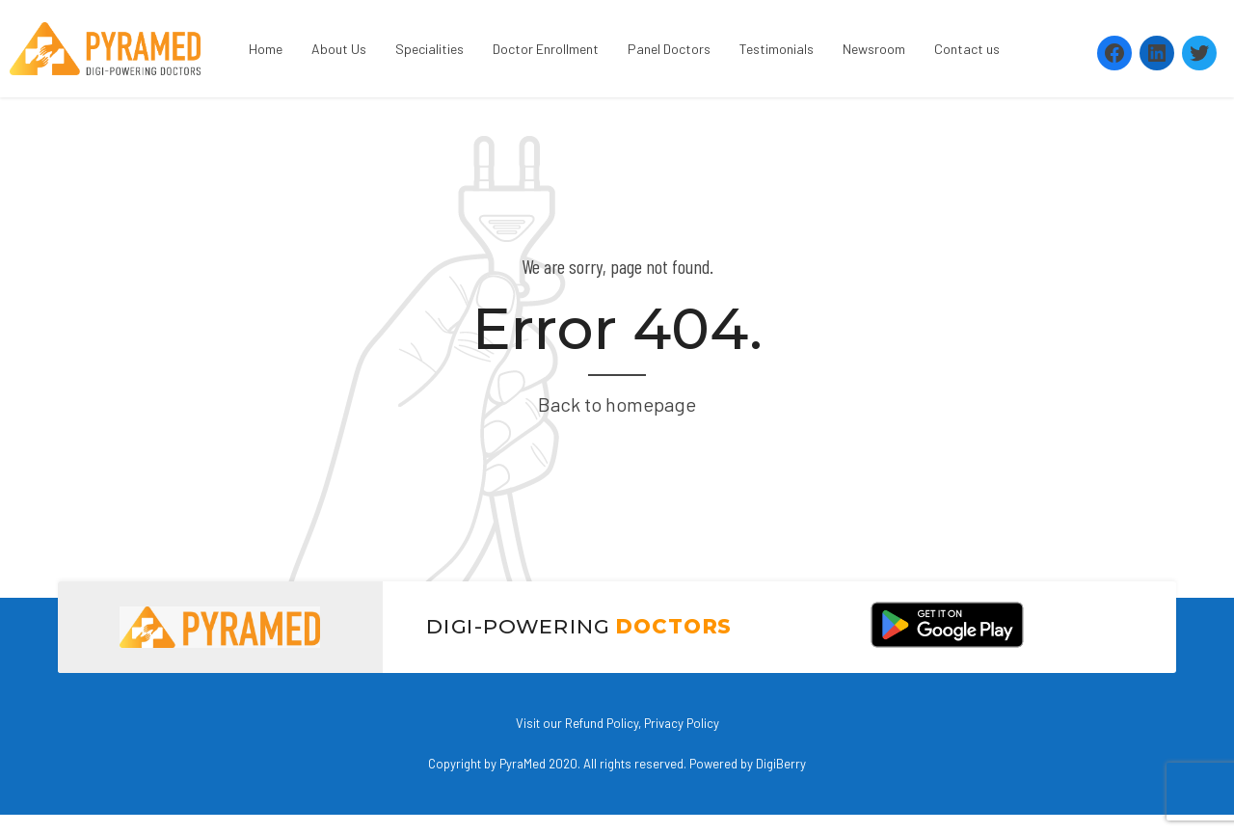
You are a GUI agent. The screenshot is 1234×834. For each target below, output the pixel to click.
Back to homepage (617, 404)
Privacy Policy (681, 723)
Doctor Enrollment (546, 48)
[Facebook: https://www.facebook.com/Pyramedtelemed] (1114, 53)
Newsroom (874, 48)
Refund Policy (601, 723)
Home (265, 48)
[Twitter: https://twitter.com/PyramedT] (1199, 53)
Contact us (967, 48)
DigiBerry (781, 763)
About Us (338, 48)
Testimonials (776, 48)
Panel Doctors (669, 48)
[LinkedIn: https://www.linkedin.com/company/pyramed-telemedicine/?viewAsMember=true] (1157, 53)
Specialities (429, 48)
